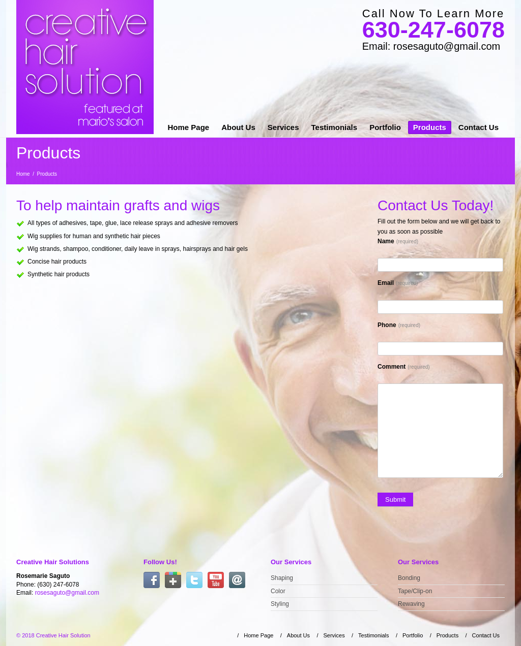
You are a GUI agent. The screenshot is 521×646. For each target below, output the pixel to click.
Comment (404, 366)
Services (283, 127)
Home (23, 174)
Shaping (282, 578)
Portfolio (385, 127)
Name (398, 241)
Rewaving (411, 603)
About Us (238, 127)
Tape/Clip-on (415, 591)
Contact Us (478, 127)
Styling (280, 603)
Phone (399, 325)
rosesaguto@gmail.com (67, 592)
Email (398, 282)
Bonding (409, 578)
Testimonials (334, 127)
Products (429, 127)
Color (278, 591)
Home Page (188, 127)
